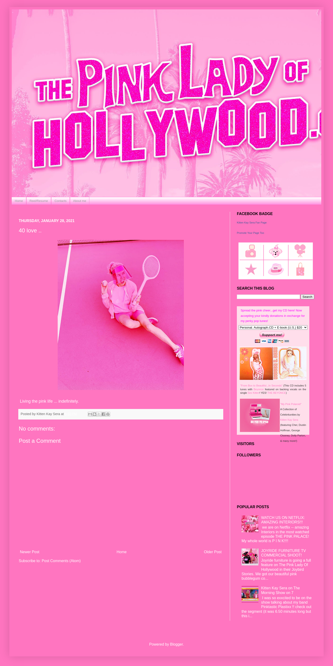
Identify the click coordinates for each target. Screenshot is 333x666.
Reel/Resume (39, 201)
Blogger (176, 644)
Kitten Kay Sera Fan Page (252, 222)
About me (79, 201)
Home (19, 201)
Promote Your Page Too (250, 232)
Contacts (60, 201)
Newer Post (29, 552)
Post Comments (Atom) (61, 561)
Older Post (213, 552)
